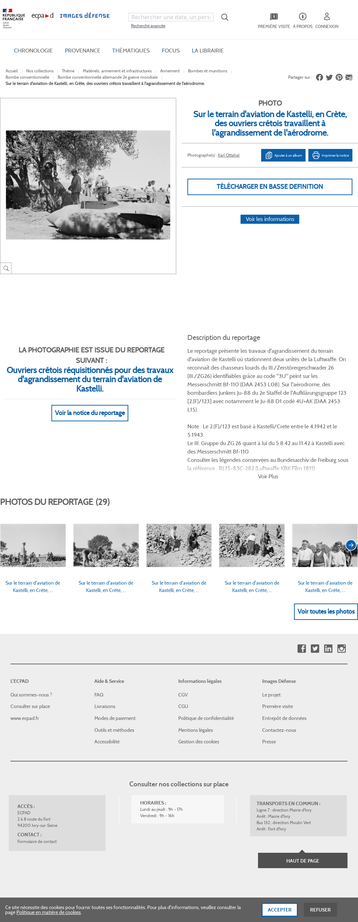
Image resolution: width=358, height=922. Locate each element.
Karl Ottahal (228, 155)
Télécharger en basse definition (270, 187)
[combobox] (171, 17)
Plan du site (195, 845)
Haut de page (302, 804)
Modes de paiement (115, 661)
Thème (68, 70)
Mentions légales (195, 673)
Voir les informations (270, 227)
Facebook (301, 592)
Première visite (277, 649)
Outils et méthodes (114, 673)
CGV (183, 638)
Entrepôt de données (284, 661)
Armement (170, 70)
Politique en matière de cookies (48, 915)
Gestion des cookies (198, 685)
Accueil (12, 70)
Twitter (314, 592)
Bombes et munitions (207, 70)
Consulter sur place (30, 649)
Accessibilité (107, 685)
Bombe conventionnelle (27, 77)
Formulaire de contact (37, 784)
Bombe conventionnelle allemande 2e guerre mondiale (108, 77)
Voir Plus (268, 419)
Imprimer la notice (330, 155)
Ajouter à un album (283, 155)
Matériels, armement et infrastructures (117, 70)
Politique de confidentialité (206, 661)
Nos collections (39, 70)
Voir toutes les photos (326, 555)
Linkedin (328, 592)
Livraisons (104, 649)
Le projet (271, 638)
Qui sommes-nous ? (31, 638)
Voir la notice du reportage (90, 404)
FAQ (98, 638)
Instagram (341, 592)
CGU (183, 649)
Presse (269, 685)
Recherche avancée (148, 25)
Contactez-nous (279, 673)
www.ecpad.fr (24, 661)
